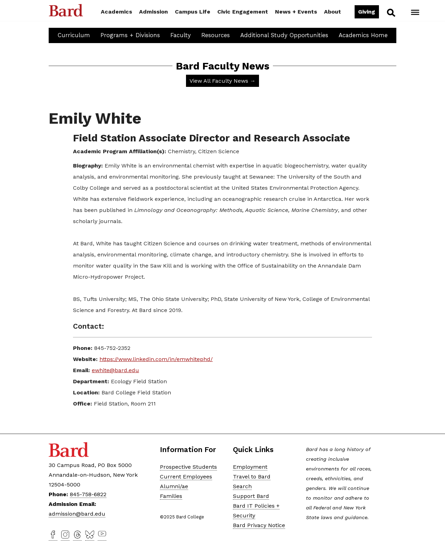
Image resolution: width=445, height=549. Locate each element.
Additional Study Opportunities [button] (284, 35)
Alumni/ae (174, 486)
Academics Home (363, 35)
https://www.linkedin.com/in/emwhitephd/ (156, 359)
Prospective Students (188, 467)
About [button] (332, 11)
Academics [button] (116, 11)
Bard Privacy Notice (259, 525)
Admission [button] (153, 11)
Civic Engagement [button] (242, 11)
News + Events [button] (296, 11)
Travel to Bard (251, 476)
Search (390, 12)
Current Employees (186, 476)
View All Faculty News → (222, 80)
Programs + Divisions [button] (130, 35)
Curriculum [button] (74, 35)
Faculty (180, 35)
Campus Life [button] (192, 11)
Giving (366, 11)
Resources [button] (215, 35)
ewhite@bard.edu (115, 370)
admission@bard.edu (77, 513)
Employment (250, 467)
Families (171, 496)
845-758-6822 (88, 494)
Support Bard (251, 496)
